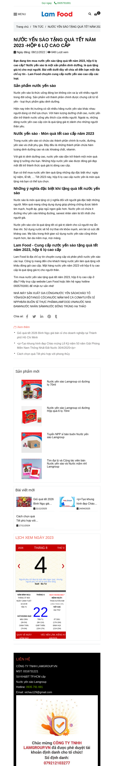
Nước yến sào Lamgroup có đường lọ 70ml (68, 383)
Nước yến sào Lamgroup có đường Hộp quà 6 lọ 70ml (68, 409)
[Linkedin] (41, 316)
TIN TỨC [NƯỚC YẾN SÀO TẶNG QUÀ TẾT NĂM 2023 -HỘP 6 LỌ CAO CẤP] (38, 26)
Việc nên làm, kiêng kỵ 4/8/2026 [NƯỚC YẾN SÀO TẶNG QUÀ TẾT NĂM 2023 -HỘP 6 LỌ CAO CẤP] (53, 636)
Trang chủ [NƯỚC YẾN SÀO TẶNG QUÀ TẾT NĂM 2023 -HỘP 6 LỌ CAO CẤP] (22, 26)
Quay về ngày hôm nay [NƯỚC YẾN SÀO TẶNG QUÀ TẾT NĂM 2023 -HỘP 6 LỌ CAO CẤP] (24, 636)
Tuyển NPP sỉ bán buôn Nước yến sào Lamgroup (67, 436)
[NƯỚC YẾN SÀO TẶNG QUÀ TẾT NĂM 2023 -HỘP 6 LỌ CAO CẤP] (57, 14)
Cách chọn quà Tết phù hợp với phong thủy (43, 353)
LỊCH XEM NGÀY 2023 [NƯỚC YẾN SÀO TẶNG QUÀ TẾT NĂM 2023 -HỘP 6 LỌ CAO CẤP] (34, 537)
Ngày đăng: (22, 52)
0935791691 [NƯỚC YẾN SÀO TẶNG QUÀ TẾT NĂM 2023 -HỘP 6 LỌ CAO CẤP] (62, 3)
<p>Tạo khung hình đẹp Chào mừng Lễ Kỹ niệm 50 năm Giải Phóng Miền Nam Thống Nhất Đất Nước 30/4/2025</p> (58, 345)
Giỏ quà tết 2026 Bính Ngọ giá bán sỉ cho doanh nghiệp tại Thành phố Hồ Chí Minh (57, 335)
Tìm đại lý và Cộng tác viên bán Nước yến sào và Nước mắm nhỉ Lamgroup (67, 463)
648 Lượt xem (57, 52)
